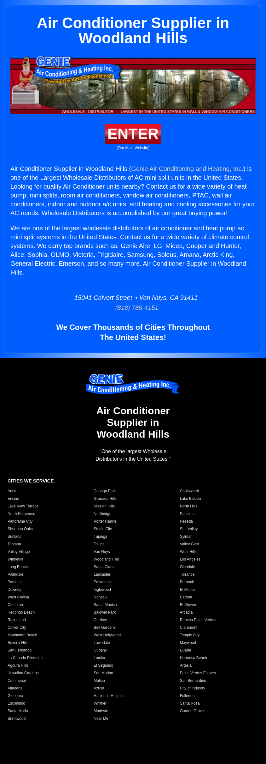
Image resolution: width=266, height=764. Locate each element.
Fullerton (187, 696)
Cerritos (100, 620)
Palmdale (15, 574)
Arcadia (186, 612)
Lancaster (102, 574)
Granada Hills (105, 498)
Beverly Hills (18, 642)
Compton (15, 605)
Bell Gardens (104, 627)
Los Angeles (190, 559)
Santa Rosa (190, 703)
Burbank (187, 582)
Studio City (103, 529)
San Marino (103, 673)
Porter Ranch (105, 521)
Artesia (186, 665)
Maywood (188, 642)
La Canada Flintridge (25, 658)
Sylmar (186, 536)
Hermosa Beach (193, 658)
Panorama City (20, 521)
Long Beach (18, 567)
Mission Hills (104, 506)
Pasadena (102, 582)
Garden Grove (192, 711)
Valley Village (19, 551)
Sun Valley (189, 529)
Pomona (15, 582)
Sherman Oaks (20, 529)
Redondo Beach (21, 612)
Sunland (14, 536)
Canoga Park (105, 491)
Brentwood (17, 718)
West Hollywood (107, 635)
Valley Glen (189, 544)
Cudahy (100, 650)
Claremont (188, 627)
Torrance (187, 574)
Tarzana (14, 544)
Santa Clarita (104, 567)
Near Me (101, 718)
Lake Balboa (190, 498)
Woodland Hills (106, 559)
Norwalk (100, 597)
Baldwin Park (105, 612)
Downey (14, 589)
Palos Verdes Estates (198, 673)
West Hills (188, 551)
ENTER (133, 133)
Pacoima (187, 514)
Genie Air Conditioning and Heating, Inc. (187, 168)
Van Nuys (102, 551)
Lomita (99, 658)
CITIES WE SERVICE (31, 480)
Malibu (99, 680)
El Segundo (103, 665)
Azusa (99, 688)
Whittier (100, 703)
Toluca (99, 544)
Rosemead (17, 620)
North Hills (188, 506)
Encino (13, 498)
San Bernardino (193, 680)
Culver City (17, 627)
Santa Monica (105, 605)
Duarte (185, 650)
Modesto (101, 711)
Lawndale (102, 642)
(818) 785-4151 (133, 307)
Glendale (187, 567)
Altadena (15, 688)
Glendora (15, 696)
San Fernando (20, 650)
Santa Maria (18, 711)
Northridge (102, 514)
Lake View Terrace (23, 506)
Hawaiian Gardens (23, 673)
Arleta (12, 491)
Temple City (190, 635)
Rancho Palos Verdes (198, 620)
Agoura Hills (18, 665)
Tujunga (100, 536)
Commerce (17, 680)
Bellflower (188, 605)
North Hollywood (21, 514)
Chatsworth (189, 491)
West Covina (18, 597)
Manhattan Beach (22, 635)
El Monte (187, 589)
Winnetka (15, 559)
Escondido (16, 703)
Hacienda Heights (109, 696)
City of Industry (192, 688)
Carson (186, 597)
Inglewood (102, 589)
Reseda (186, 521)
